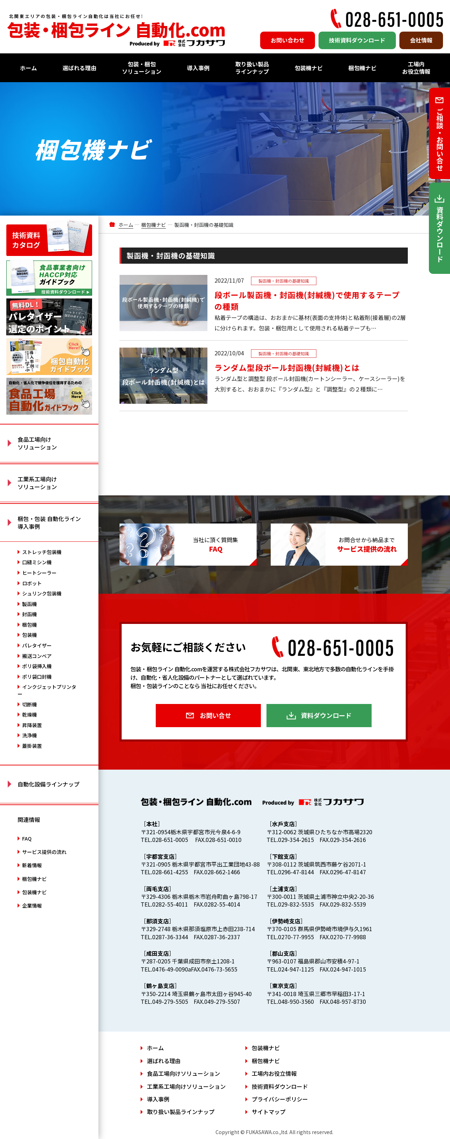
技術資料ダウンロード (357, 40)
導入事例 (198, 68)
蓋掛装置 (32, 745)
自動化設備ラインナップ (48, 784)
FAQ (27, 838)
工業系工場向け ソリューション (37, 483)
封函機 (29, 614)
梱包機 (29, 624)
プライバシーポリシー (280, 1099)
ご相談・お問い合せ (440, 139)
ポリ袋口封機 (37, 676)
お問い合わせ (287, 40)
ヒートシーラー (39, 572)
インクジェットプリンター (47, 690)
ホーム (28, 68)
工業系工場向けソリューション (186, 1086)
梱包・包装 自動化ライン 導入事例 (49, 522)
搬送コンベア (37, 655)
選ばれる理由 (79, 68)
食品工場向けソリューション (183, 1073)
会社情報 (421, 40)
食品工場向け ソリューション (37, 443)
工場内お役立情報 (416, 67)
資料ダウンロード (326, 715)
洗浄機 (29, 735)
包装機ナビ (309, 68)
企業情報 (32, 905)
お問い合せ (215, 715)
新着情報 (32, 865)
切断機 (29, 704)
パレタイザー (37, 645)
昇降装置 (32, 725)
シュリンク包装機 (42, 593)
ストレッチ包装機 (42, 551)
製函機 (29, 603)
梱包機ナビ (362, 68)
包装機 (29, 634)
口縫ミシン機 (37, 562)
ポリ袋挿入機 (37, 666)
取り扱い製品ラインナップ (252, 67)
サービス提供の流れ (44, 851)
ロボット (32, 583)
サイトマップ (268, 1111)
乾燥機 (29, 714)
